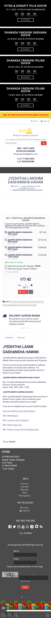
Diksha (15, 416)
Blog (24, 492)
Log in (34, 121)
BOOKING (25, 20)
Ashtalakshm (36, 140)
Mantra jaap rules (14, 425)
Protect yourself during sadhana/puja (23, 429)
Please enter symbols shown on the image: (25, 567)
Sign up (45, 121)
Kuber (18, 140)
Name (16, 551)
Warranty (24, 489)
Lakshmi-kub (26, 140)
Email (16, 559)
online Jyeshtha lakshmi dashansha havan (28, 302)
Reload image (25, 581)
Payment (24, 486)
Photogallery (24, 495)
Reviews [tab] (21, 337)
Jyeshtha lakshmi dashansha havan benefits (20, 305)
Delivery (24, 483)
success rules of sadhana (18, 420)
